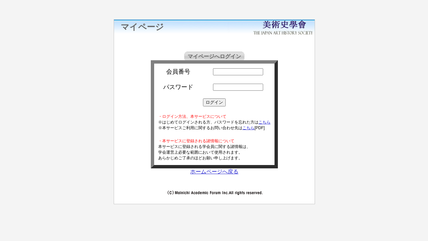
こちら (264, 122)
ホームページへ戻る (214, 171)
